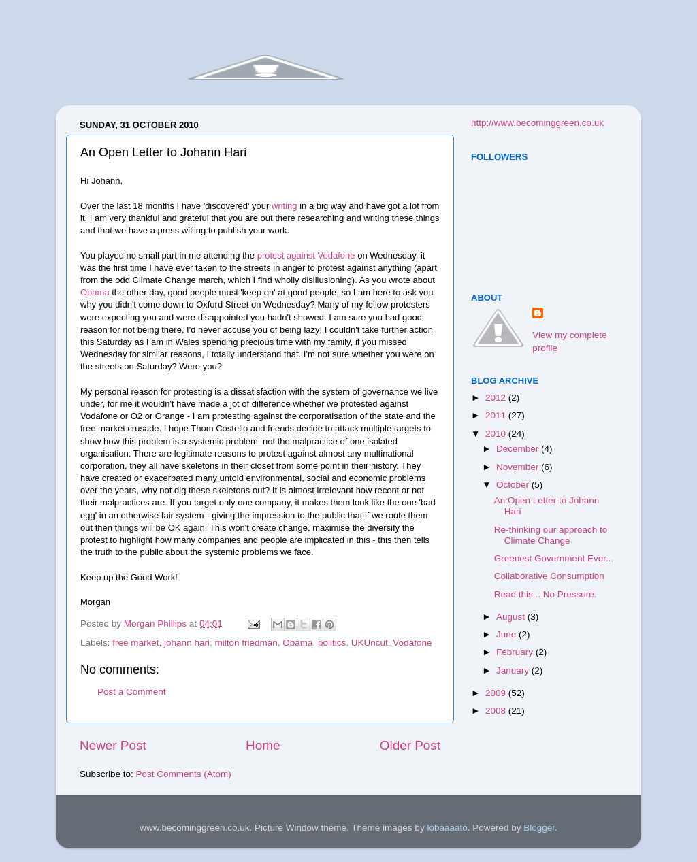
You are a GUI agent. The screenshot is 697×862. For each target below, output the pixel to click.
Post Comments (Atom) (183, 774)
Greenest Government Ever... (554, 558)
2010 (496, 434)
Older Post (410, 745)
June (507, 634)
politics (332, 642)
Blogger (539, 828)
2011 (496, 415)
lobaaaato (447, 828)
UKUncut (369, 642)
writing (284, 206)
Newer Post (113, 745)
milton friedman (245, 642)
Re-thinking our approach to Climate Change (551, 535)
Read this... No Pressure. (545, 594)
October (514, 485)
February (516, 652)
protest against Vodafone (306, 255)
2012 (496, 398)
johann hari (187, 642)
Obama (95, 292)
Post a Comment (131, 691)
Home (263, 745)
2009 (496, 693)
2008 (496, 711)
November (518, 467)
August (512, 617)
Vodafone (412, 642)
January (514, 670)
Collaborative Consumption (549, 576)
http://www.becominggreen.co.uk (537, 123)
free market (135, 642)
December (518, 449)
